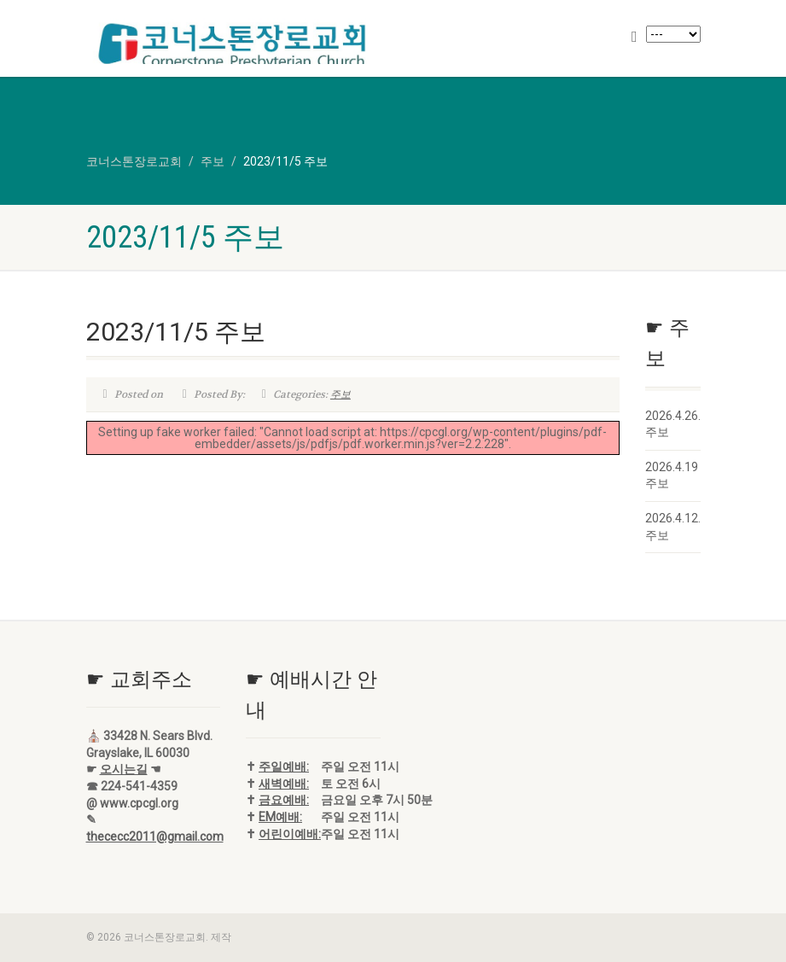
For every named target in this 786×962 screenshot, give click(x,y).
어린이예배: (290, 834)
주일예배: (284, 766)
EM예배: (280, 817)
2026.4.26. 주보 (673, 424)
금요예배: (284, 800)
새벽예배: (284, 783)
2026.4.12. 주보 (673, 526)
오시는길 (124, 769)
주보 (340, 394)
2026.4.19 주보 (671, 475)
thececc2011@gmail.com (155, 836)
